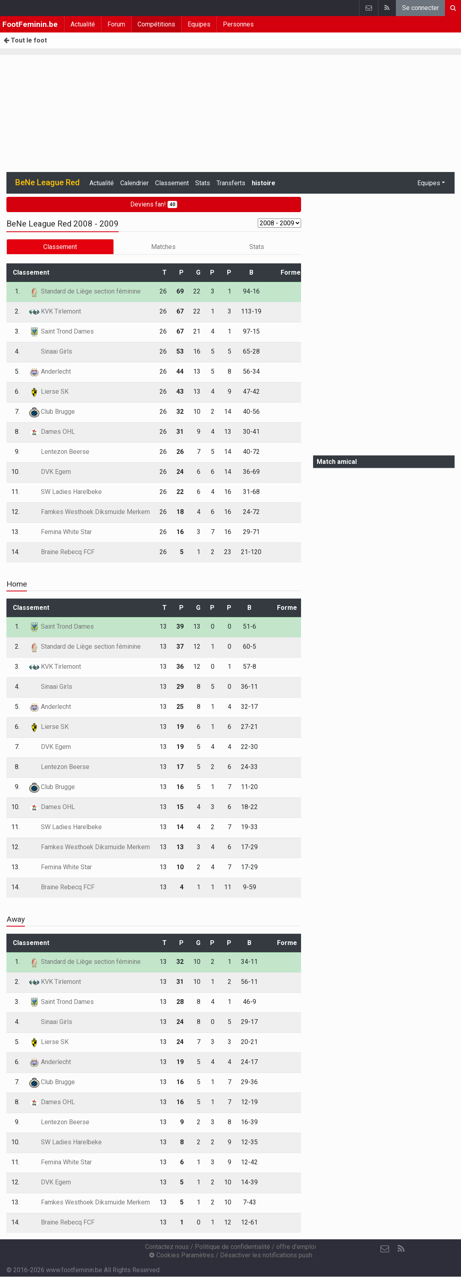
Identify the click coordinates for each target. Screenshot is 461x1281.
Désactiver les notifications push (266, 1255)
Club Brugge (52, 411)
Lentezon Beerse (59, 451)
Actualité (83, 24)
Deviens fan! (153, 204)
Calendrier (134, 183)
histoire (263, 183)
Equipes (199, 24)
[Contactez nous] (385, 1249)
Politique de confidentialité (232, 1247)
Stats (202, 183)
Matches (163, 247)
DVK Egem (50, 472)
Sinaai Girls (50, 351)
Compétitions (156, 24)
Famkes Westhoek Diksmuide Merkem (89, 512)
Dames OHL (52, 431)
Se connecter (420, 8)
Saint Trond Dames (61, 331)
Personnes (238, 24)
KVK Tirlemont (55, 311)
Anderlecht (50, 371)
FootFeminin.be (30, 24)
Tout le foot (25, 40)
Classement (172, 183)
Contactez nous (167, 1247)
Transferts (230, 183)
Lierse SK (49, 391)
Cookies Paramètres (181, 1255)
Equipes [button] (428, 183)
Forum (116, 24)
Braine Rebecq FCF (62, 552)
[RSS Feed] (401, 1249)
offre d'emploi (296, 1247)
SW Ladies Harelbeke (65, 492)
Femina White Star (60, 532)
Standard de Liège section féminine (85, 291)
